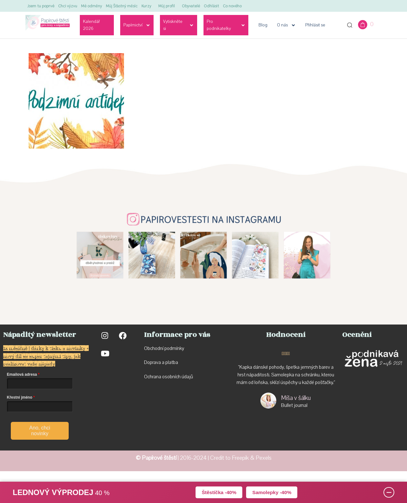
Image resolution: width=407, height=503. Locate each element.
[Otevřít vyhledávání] (349, 25)
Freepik (240, 458)
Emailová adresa (22, 374)
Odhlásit (211, 6)
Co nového (232, 6)
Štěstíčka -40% (218, 492)
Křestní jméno (19, 397)
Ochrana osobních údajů (168, 377)
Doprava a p (156, 362)
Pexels (264, 458)
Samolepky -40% (272, 492)
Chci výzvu (67, 6)
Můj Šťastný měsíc (122, 6)
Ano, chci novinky (39, 430)
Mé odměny (91, 6)
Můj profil (166, 6)
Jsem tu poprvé (40, 6)
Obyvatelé (191, 6)
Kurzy (146, 6)
